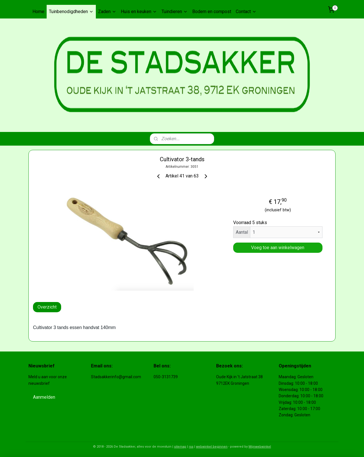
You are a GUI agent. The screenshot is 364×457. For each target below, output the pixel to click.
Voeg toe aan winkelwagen (277, 247)
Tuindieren (175, 11)
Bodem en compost (211, 11)
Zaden (107, 11)
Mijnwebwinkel (260, 446)
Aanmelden (44, 397)
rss (191, 446)
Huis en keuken (139, 11)
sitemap (180, 446)
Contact (246, 11)
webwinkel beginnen (212, 446)
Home (38, 11)
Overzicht (47, 307)
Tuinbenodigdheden (71, 11)
